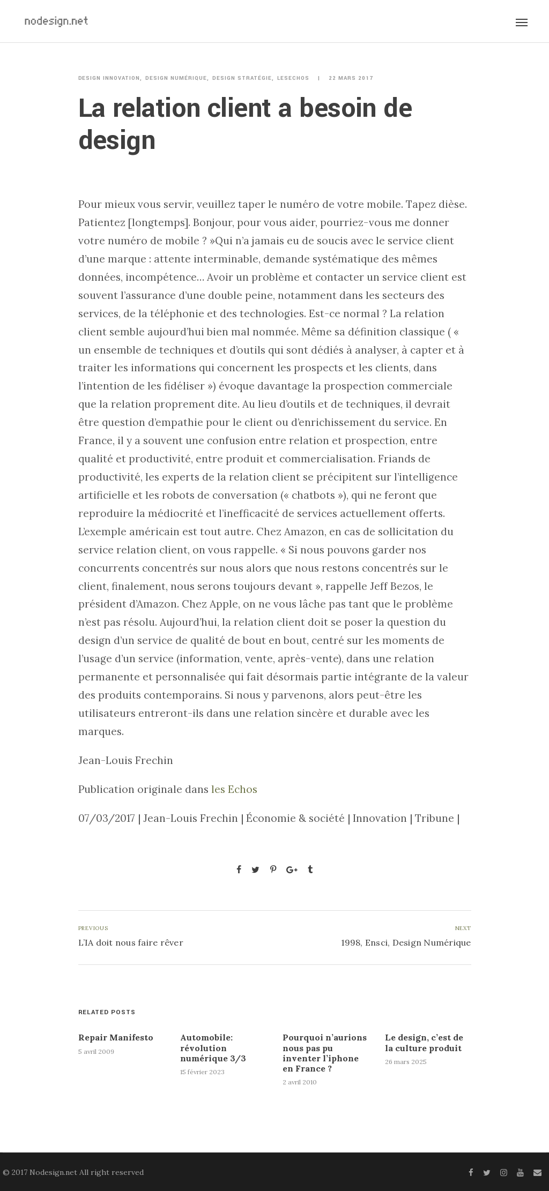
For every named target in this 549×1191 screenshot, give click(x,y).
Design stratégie (242, 78)
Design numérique (176, 78)
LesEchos (293, 78)
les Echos (234, 789)
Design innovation (109, 78)
